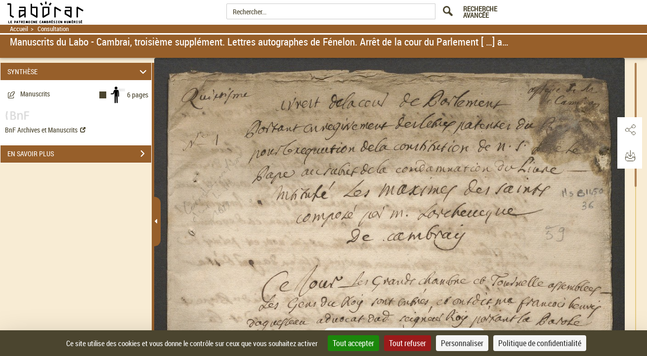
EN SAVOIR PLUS (79, 154)
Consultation (53, 29)
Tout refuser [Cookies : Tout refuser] (407, 343)
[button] (629, 130)
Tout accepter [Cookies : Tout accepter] (353, 343)
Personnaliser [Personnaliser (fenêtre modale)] (462, 343)
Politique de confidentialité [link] (539, 343)
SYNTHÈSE (78, 71)
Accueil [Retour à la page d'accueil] (19, 29)
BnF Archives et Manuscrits (45, 129)
